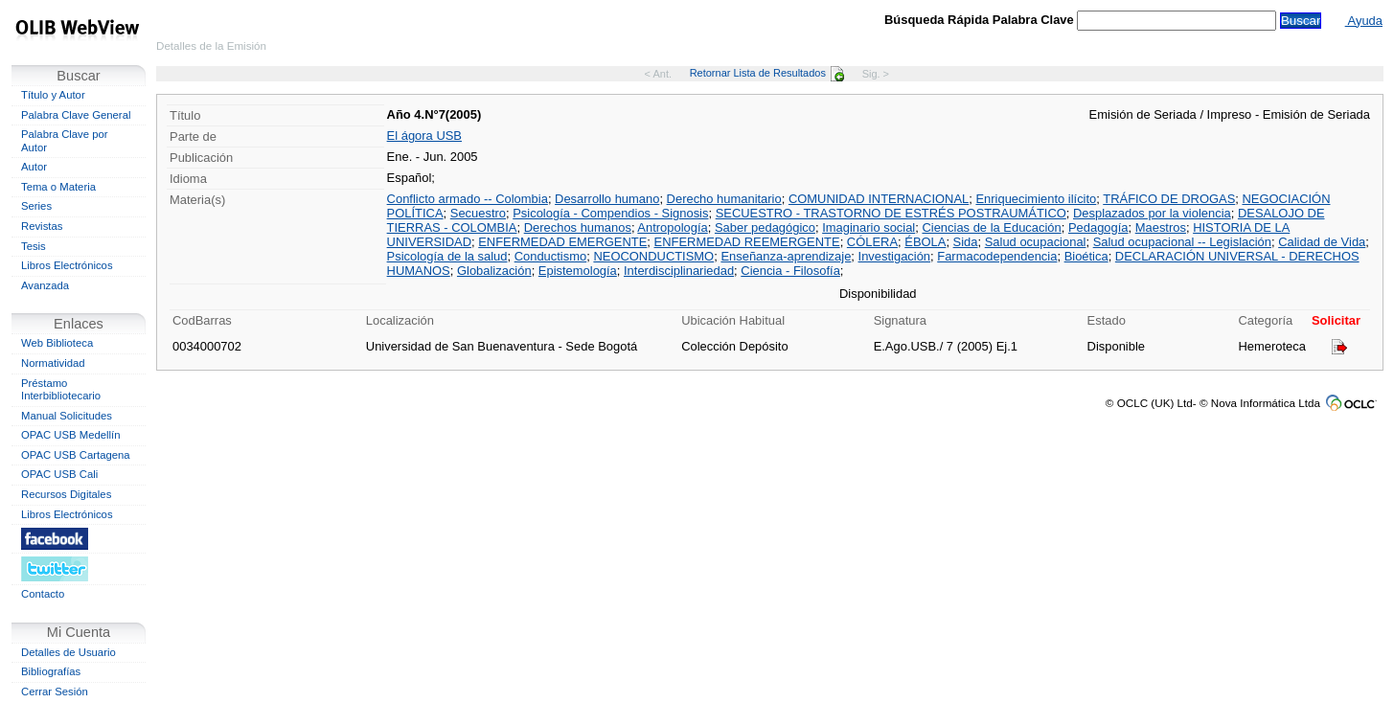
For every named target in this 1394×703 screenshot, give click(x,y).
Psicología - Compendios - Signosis (610, 213)
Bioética (1086, 256)
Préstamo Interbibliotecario (61, 389)
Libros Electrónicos (67, 265)
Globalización (494, 270)
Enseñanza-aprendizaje (785, 256)
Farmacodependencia (997, 256)
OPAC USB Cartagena (75, 455)
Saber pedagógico (765, 227)
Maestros (1160, 227)
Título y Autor (53, 95)
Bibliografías (50, 671)
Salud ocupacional (1035, 242)
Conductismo (550, 256)
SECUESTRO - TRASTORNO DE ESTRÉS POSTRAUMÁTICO (891, 213)
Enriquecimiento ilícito (1035, 199)
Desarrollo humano (607, 199)
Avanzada (45, 285)
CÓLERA (872, 242)
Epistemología (577, 270)
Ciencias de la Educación (991, 227)
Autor (34, 166)
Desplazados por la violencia (1152, 213)
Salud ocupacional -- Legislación (1182, 242)
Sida (965, 242)
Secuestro (478, 213)
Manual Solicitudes (66, 415)
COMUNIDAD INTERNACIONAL (878, 199)
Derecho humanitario (724, 199)
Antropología (672, 227)
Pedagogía (1098, 227)
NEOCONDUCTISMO (653, 256)
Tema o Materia (58, 187)
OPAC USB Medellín (71, 435)
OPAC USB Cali (59, 474)
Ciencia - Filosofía (790, 270)
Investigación (894, 256)
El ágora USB (424, 135)
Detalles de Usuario (68, 652)
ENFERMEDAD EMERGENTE (562, 242)
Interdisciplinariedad (679, 270)
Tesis (33, 246)
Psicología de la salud (447, 256)
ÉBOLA (925, 242)
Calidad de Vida (1321, 242)
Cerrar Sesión (54, 691)
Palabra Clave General (75, 115)
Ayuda (1364, 20)
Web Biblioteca (57, 343)
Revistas (41, 226)
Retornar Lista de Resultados (767, 73)
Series (36, 206)
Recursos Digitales (66, 494)
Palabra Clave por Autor (64, 140)
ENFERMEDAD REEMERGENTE (747, 242)
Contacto (42, 594)
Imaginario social (868, 227)
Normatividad (53, 363)
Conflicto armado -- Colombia (467, 199)
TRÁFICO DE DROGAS (1169, 199)
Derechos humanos (577, 227)
